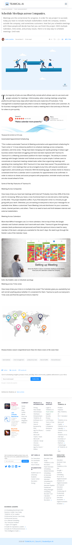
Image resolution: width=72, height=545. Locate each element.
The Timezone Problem (11, 522)
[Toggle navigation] (65, 4)
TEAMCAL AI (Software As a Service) (37, 420)
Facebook (22, 370)
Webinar (23, 423)
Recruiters (34, 481)
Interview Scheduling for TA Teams (48, 481)
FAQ (59, 451)
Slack (40, 437)
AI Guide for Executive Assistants (61, 497)
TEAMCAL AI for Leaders (12, 514)
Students (33, 477)
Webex (35, 449)
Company (24, 403)
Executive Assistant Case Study (61, 462)
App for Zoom (37, 447)
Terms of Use (50, 422)
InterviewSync (37, 412)
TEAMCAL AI (29, 541)
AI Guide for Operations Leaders (15, 527)
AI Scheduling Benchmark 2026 (13, 510)
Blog (22, 410)
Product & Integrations (38, 403)
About (23, 414)
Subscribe (35, 379)
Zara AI (35, 424)
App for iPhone (38, 430)
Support (48, 414)
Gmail (41, 441)
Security (48, 416)
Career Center (35, 479)
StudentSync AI (36, 468)
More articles (20, 392)
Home (23, 406)
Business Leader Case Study (13, 512)
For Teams (34, 462)
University (34, 475)
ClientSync (36, 414)
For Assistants (35, 460)
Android (35, 432)
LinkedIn (13, 370)
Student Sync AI (36, 473)
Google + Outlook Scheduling (60, 472)
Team (23, 408)
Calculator (64, 416)
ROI (59, 416)
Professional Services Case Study (14, 516)
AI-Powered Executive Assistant (60, 487)
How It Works (35, 465)
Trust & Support (49, 403)
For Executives (35, 458)
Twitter (5, 370)
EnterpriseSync (37, 416)
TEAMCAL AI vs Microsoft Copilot (62, 422)
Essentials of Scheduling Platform (61, 441)
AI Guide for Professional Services (15, 529)
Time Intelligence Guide (12, 531)
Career (23, 412)
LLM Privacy (49, 420)
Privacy (48, 418)
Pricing (35, 407)
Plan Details (37, 410)
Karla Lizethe (9, 39)
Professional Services (10, 518)
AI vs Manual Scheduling (11, 520)
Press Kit (24, 416)
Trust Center (49, 412)
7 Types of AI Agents (10, 524)
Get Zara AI (35, 455)
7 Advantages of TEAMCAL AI (62, 447)
